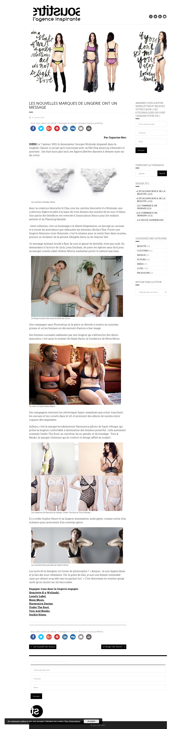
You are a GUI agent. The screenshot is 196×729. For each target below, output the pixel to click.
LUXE (140, 268)
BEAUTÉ (141, 246)
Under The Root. (39, 607)
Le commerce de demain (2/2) (147, 207)
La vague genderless (150, 220)
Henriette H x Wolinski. (44, 592)
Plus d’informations (72, 721)
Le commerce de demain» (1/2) (146, 214)
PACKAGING (143, 273)
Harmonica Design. (41, 603)
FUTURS (141, 259)
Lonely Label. (37, 596)
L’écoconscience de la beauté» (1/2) (150, 199)
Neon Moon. (36, 599)
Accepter (91, 721)
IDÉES (140, 264)
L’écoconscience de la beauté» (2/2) (150, 192)
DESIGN (141, 255)
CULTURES (143, 250)
